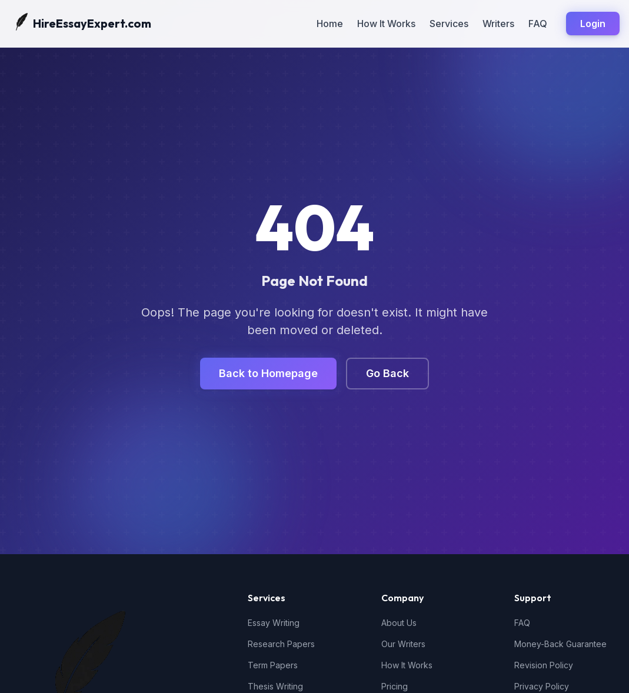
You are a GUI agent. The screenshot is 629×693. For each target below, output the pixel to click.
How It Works (386, 23)
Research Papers (281, 644)
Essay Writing (273, 623)
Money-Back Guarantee (560, 644)
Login (592, 23)
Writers (498, 23)
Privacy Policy (541, 686)
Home (330, 23)
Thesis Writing (275, 686)
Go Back (387, 373)
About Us (399, 623)
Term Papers (273, 665)
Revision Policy (543, 665)
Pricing (394, 686)
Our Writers (403, 644)
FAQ (537, 23)
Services (449, 23)
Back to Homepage (268, 373)
